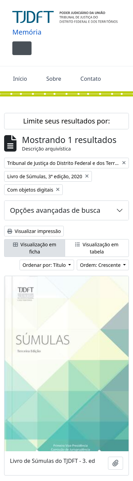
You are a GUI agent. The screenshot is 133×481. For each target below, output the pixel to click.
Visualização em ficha (34, 248)
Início (20, 78)
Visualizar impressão (34, 231)
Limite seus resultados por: (66, 121)
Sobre (53, 78)
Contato (91, 78)
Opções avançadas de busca (55, 210)
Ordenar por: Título (45, 265)
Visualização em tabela (96, 248)
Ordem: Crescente (101, 265)
